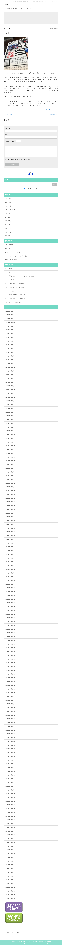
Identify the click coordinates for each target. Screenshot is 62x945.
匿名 (20, 941)
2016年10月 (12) (10, 730)
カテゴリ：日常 (54, 28)
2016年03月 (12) (10, 756)
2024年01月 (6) (9, 404)
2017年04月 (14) (10, 707)
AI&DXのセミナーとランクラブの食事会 (16, 256)
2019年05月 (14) (10, 614)
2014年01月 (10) (10, 853)
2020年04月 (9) (9, 573)
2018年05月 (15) (10, 659)
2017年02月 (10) (10, 715)
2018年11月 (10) (10, 636)
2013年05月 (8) (9, 883)
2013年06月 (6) (9, 879)
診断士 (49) (8, 232)
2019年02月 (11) (10, 625)
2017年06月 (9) (9, 700)
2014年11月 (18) (10, 816)
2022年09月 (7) (9, 464)
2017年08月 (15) (10, 692)
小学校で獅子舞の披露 (11, 259)
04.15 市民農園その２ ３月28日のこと (16, 287)
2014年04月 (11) (10, 842)
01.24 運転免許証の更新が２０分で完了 (16, 294)
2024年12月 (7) (9, 363)
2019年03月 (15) (10, 621)
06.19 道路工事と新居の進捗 (13, 302)
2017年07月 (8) (9, 696)
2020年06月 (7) (9, 565)
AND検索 (27, 188)
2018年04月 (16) (10, 662)
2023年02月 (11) (10, 445)
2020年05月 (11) (10, 569)
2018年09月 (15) (10, 644)
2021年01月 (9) (9, 539)
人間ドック (8, 248)
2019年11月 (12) (10, 591)
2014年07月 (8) (9, 831)
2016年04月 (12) (10, 752)
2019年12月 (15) (10, 588)
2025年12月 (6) (9, 318)
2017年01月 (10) (10, 719)
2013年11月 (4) (9, 861)
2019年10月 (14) (10, 595)
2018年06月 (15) (10, 655)
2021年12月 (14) (10, 498)
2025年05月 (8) (9, 344)
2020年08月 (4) (9, 558)
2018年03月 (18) (10, 666)
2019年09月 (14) (10, 599)
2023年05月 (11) (10, 434)
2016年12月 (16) (10, 722)
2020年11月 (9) (9, 546)
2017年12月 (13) (10, 677)
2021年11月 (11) (10, 502)
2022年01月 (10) (10, 494)
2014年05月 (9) (9, 838)
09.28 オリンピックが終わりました (15, 279)
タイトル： (8, 128)
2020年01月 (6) (9, 584)
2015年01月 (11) (10, 808)
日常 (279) (8, 221)
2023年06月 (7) (9, 430)
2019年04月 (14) (10, 617)
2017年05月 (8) (9, 704)
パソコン (26, 73)
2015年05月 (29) (10, 793)
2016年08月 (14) (10, 737)
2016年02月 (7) (9, 760)
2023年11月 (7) (9, 412)
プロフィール (29, 8)
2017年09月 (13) (10, 689)
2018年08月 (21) (10, 647)
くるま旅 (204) (9, 202)
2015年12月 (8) (9, 767)
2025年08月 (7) (9, 333)
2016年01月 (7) (9, 763)
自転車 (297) (8, 228)
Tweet (48, 109)
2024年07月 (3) (9, 382)
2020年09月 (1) (9, 554)
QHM (48, 943)
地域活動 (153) (9, 198)
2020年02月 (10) (10, 580)
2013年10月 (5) (9, 864)
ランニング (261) (10, 209)
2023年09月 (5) (9, 419)
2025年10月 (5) (9, 326)
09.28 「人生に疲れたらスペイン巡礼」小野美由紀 (19, 276)
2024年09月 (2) (9, 374)
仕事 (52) (7, 213)
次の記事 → (53, 114)
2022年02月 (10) (10, 490)
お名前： (7, 134)
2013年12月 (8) (9, 857)
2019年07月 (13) (10, 606)
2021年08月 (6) (9, 513)
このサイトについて (11, 8)
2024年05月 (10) (10, 389)
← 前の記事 (8, 114)
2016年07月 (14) (10, 741)
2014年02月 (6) (9, 849)
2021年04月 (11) (10, 528)
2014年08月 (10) (10, 827)
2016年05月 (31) (10, 748)
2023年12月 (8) (9, 408)
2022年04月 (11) (10, 483)
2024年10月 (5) (9, 371)
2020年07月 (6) (9, 561)
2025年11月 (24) (10, 322)
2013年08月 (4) (9, 872)
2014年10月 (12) (10, 820)
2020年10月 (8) (9, 550)
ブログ (21, 8)
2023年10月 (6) (9, 415)
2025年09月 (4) (9, 329)
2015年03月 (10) (10, 801)
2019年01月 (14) (10, 629)
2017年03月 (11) (10, 711)
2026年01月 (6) (9, 314)
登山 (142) (8, 224)
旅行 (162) (8, 217)
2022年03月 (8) (9, 487)
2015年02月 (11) (10, 805)
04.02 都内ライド (10, 272)
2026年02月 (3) (9, 311)
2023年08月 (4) (9, 423)
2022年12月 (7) (9, 453)
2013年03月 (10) (10, 891)
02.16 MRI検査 (9, 291)
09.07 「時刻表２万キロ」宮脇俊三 (15, 298)
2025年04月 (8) (9, 348)
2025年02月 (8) (9, 356)
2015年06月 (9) (9, 790)
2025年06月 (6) (9, 341)
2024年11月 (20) (10, 367)
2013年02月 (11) (10, 894)
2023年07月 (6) (9, 427)
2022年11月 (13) (10, 457)
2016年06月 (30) (10, 745)
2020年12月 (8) (9, 543)
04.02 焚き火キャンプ (11, 268)
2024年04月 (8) (9, 393)
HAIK (6, 4)
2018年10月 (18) (10, 640)
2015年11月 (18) (10, 771)
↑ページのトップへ (9, 932)
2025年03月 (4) (9, 352)
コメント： (8, 144)
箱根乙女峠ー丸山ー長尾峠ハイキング (15, 252)
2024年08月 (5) (9, 378)
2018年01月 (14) (10, 674)
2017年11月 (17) (10, 681)
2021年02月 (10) (10, 535)
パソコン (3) (8, 206)
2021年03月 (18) (10, 531)
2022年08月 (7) (9, 468)
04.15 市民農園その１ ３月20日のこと (16, 283)
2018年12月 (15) (10, 632)
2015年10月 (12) (10, 775)
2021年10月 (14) (10, 505)
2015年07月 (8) (9, 786)
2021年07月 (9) (9, 516)
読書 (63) (7, 236)
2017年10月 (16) (10, 685)
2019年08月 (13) (10, 603)
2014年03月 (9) (9, 846)
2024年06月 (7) (9, 386)
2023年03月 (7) (9, 442)
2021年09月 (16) (10, 509)
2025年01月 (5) (9, 359)
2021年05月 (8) (9, 524)
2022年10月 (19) (10, 460)
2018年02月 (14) (10, 670)
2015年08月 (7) (9, 782)
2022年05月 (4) (9, 479)
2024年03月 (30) (10, 397)
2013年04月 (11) (10, 887)
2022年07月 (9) (9, 472)
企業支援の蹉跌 (9, 244)
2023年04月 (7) (9, 438)
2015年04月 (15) (10, 797)
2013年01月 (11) (10, 898)
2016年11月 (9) (9, 726)
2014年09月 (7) (9, 823)
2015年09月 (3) (9, 778)
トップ (17, 932)
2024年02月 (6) (9, 401)
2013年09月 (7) (9, 868)
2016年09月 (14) (10, 733)
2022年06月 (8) (9, 475)
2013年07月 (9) (9, 876)
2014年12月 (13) (10, 812)
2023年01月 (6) (9, 449)
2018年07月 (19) (10, 651)
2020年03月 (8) (9, 576)
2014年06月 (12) (10, 834)
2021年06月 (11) (10, 520)
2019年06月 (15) (10, 610)
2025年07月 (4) (9, 337)
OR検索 (35, 188)
